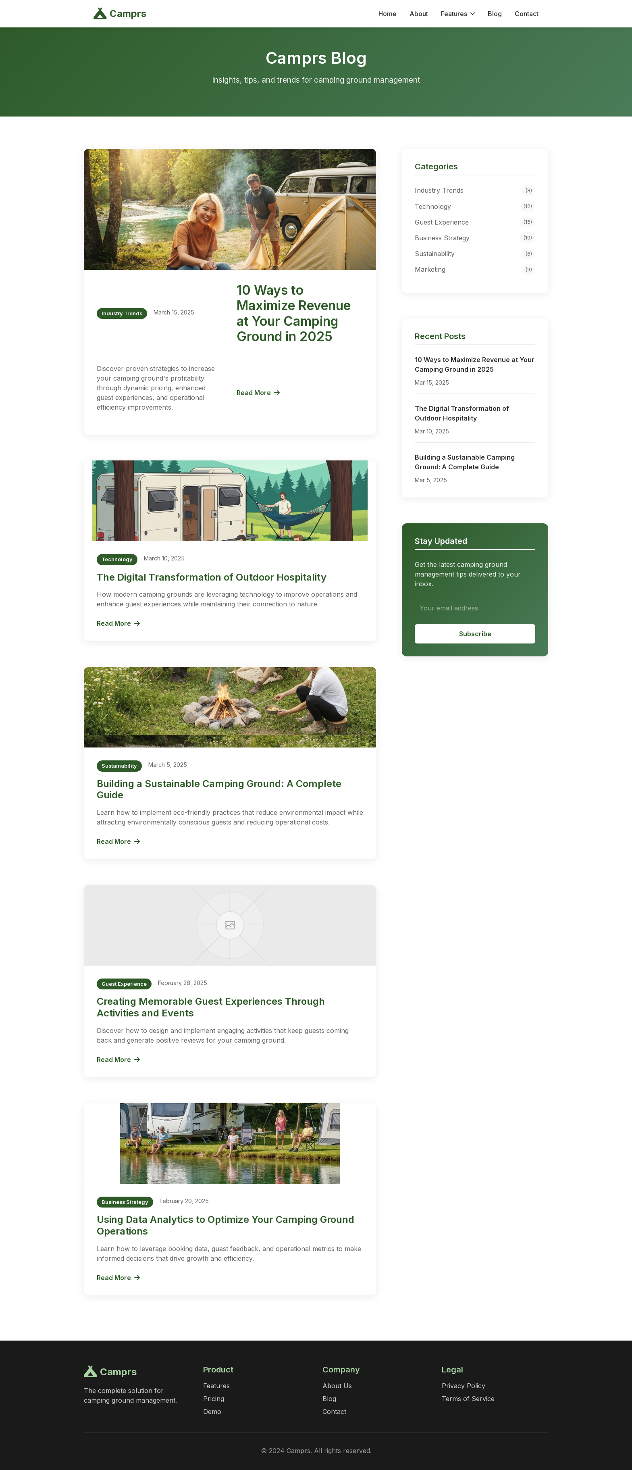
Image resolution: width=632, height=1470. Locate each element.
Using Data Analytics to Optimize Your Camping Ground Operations (225, 1225)
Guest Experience (475, 222)
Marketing (475, 269)
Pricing (213, 1399)
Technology (475, 206)
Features (458, 14)
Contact (526, 14)
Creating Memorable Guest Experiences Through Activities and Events (211, 1007)
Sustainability (475, 253)
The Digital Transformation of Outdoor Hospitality (211, 577)
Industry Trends (475, 190)
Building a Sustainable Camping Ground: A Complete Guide (219, 789)
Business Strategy (475, 237)
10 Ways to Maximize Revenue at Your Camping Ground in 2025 (294, 313)
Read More (258, 393)
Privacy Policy (463, 1386)
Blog (495, 14)
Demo (212, 1412)
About (419, 14)
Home (387, 14)
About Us (337, 1386)
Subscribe (475, 634)
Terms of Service (468, 1399)
